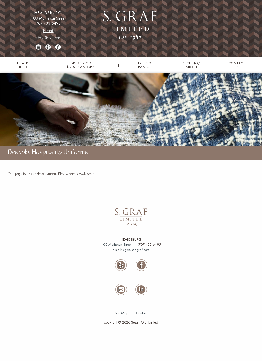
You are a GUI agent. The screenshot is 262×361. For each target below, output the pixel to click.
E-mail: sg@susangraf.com (131, 249)
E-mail (48, 31)
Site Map (121, 313)
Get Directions (48, 38)
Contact (141, 313)
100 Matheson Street (116, 244)
